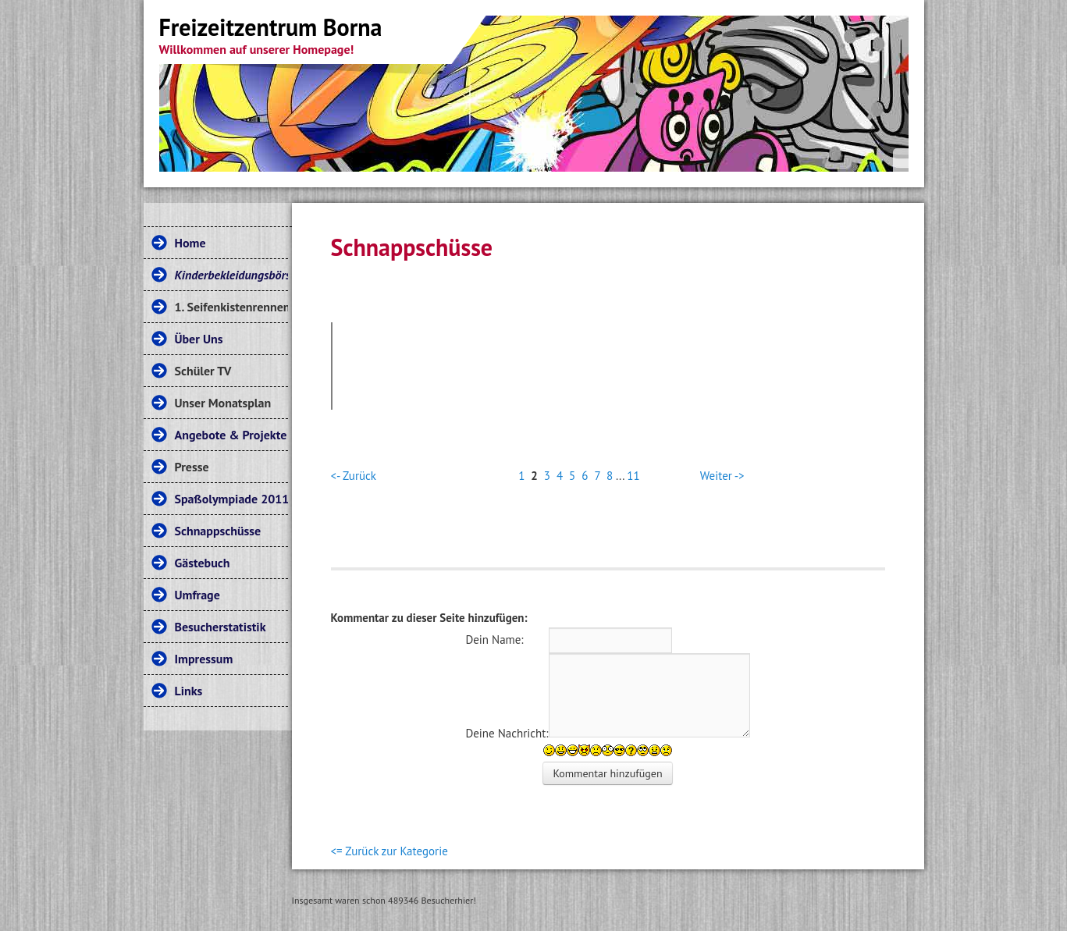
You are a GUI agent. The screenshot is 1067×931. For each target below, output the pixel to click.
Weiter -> (722, 475)
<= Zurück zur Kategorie (389, 851)
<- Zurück (353, 475)
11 (633, 475)
